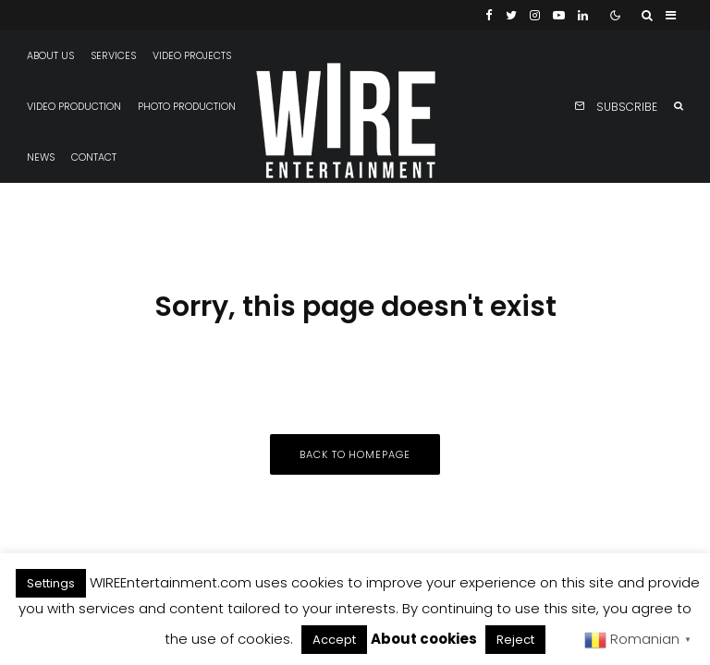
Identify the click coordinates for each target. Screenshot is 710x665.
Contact (93, 157)
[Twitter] (511, 15)
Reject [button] (515, 639)
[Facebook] (489, 15)
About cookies (424, 638)
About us (50, 56)
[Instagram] (534, 15)
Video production (74, 107)
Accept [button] (334, 639)
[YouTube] (558, 15)
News (41, 157)
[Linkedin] (582, 15)
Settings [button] (51, 583)
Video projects (192, 56)
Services (113, 56)
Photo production (187, 107)
